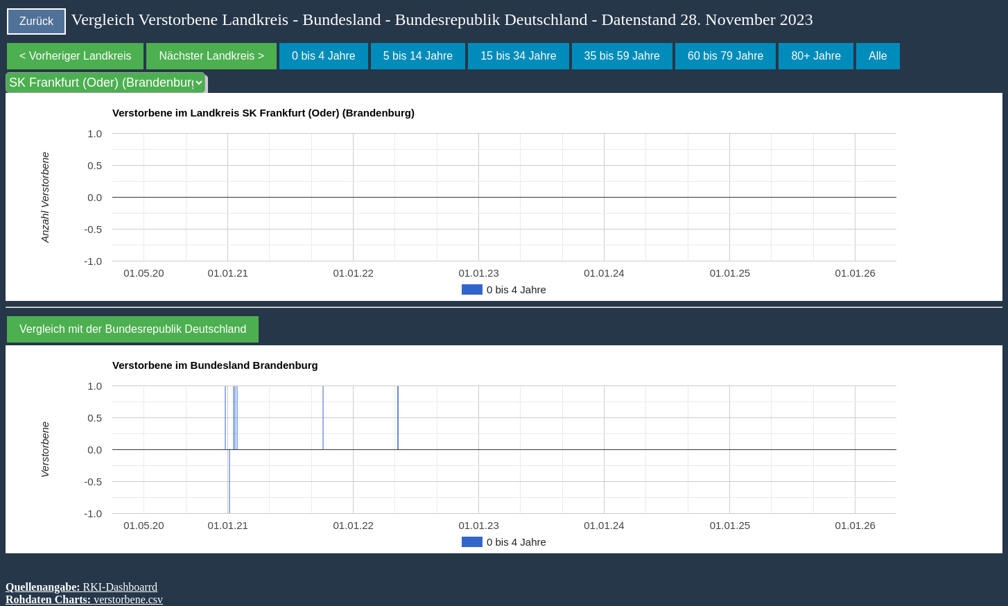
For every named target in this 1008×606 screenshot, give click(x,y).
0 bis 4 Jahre (324, 56)
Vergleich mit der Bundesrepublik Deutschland (132, 329)
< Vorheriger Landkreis (75, 56)
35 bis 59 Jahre (622, 56)
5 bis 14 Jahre (418, 56)
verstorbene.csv (128, 599)
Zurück (36, 21)
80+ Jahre (816, 56)
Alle (878, 56)
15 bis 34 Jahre (518, 56)
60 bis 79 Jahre (725, 56)
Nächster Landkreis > (211, 56)
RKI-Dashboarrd (120, 587)
